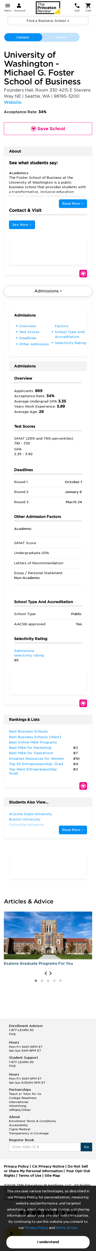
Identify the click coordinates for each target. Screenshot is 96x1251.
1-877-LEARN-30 (21, 1030)
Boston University (24, 819)
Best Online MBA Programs (33, 742)
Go (86, 1147)
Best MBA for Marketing (30, 748)
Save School (83, 273)
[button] (36, 980)
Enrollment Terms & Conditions (32, 1121)
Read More (73, 203)
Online (60, 37)
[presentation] (46, 973)
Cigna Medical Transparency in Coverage (29, 1131)
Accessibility (18, 1125)
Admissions (48, 291)
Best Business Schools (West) (35, 737)
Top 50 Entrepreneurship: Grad (36, 764)
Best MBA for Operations (31, 753)
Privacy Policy (36, 1228)
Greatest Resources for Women (36, 759)
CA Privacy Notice (48, 1166)
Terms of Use (66, 1228)
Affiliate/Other (20, 1110)
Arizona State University (30, 814)
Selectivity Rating (70, 343)
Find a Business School (48, 21)
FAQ (12, 1034)
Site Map (52, 1176)
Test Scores (29, 332)
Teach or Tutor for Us (25, 1094)
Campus (22, 37)
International (18, 1102)
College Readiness (23, 1098)
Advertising (17, 1106)
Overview (27, 326)
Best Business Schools (28, 731)
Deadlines (27, 338)
